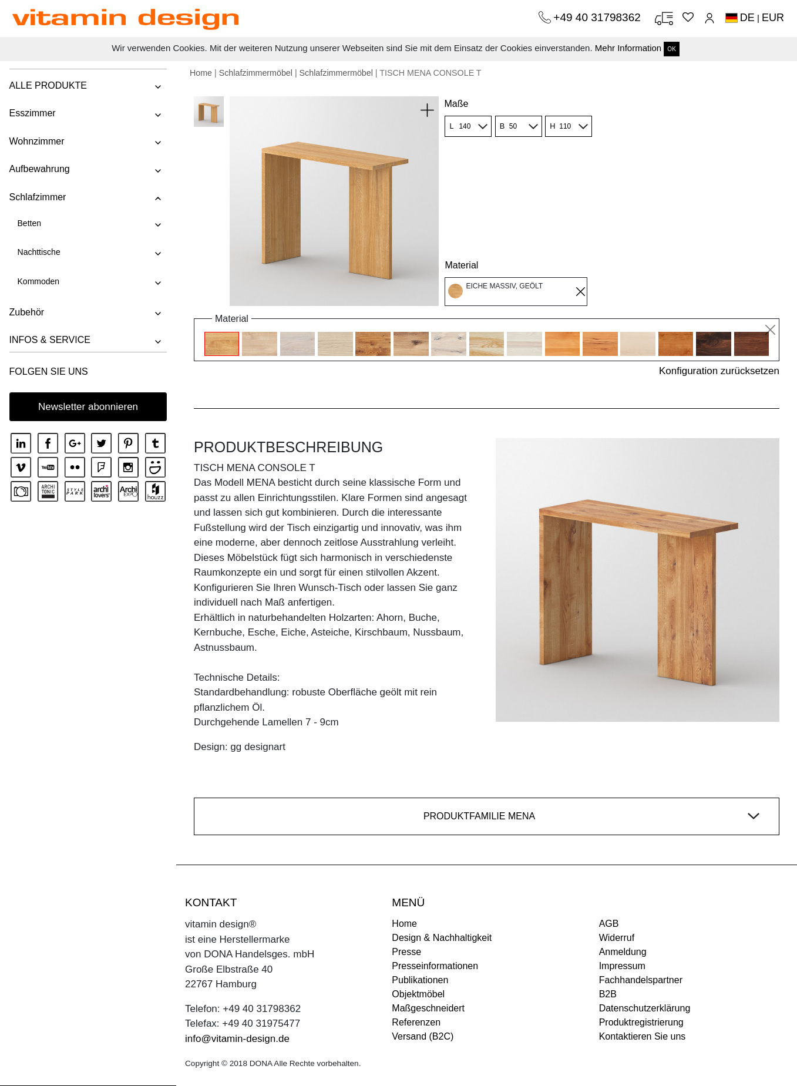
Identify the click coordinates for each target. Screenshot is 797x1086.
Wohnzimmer (36, 141)
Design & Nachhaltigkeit (442, 938)
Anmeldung (623, 952)
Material (461, 265)
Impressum (622, 966)
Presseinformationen (435, 966)
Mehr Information (628, 48)
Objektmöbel (418, 994)
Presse (406, 952)
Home (201, 73)
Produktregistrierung (641, 1022)
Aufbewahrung (39, 169)
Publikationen (420, 980)
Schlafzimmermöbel (255, 73)
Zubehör (26, 312)
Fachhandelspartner (640, 980)
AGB (609, 924)
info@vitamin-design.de (237, 1038)
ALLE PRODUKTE (47, 85)
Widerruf (616, 938)
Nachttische (38, 252)
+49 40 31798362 (598, 17)
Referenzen (416, 1022)
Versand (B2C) (422, 1036)
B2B (608, 994)
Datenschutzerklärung (645, 1008)
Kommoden (38, 281)
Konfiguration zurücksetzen (719, 370)
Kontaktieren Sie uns (642, 1036)
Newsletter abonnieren (88, 406)
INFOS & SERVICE (49, 340)
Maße (456, 104)
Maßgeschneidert (428, 1008)
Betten (29, 223)
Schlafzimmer (37, 197)
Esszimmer (32, 113)
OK (671, 49)
